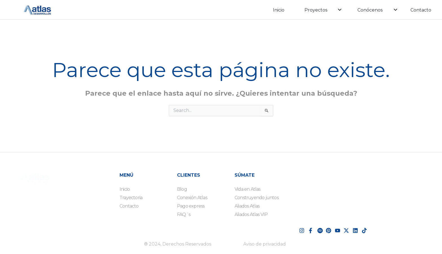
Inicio (278, 10)
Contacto (420, 10)
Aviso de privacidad (264, 244)
